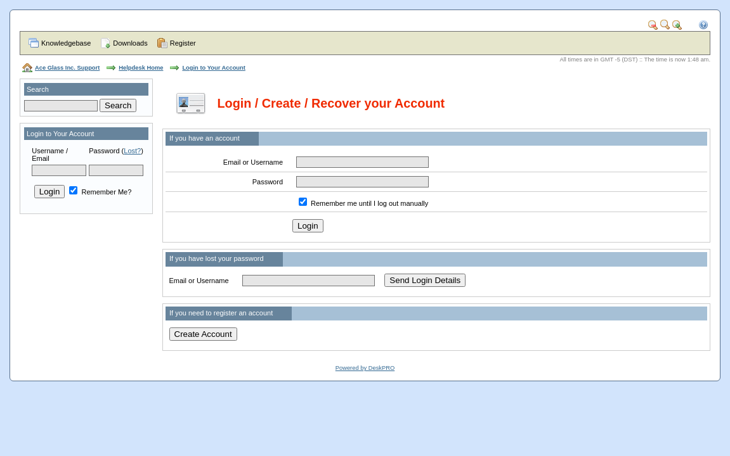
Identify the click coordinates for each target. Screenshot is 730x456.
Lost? (132, 151)
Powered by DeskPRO (365, 368)
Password (104, 151)
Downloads (130, 43)
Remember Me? (100, 192)
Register (183, 43)
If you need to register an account (221, 313)
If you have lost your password (216, 258)
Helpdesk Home (141, 68)
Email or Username (253, 162)
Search (38, 89)
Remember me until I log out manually (369, 203)
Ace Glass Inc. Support (67, 68)
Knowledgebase (66, 43)
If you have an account (204, 138)
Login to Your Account (213, 68)
